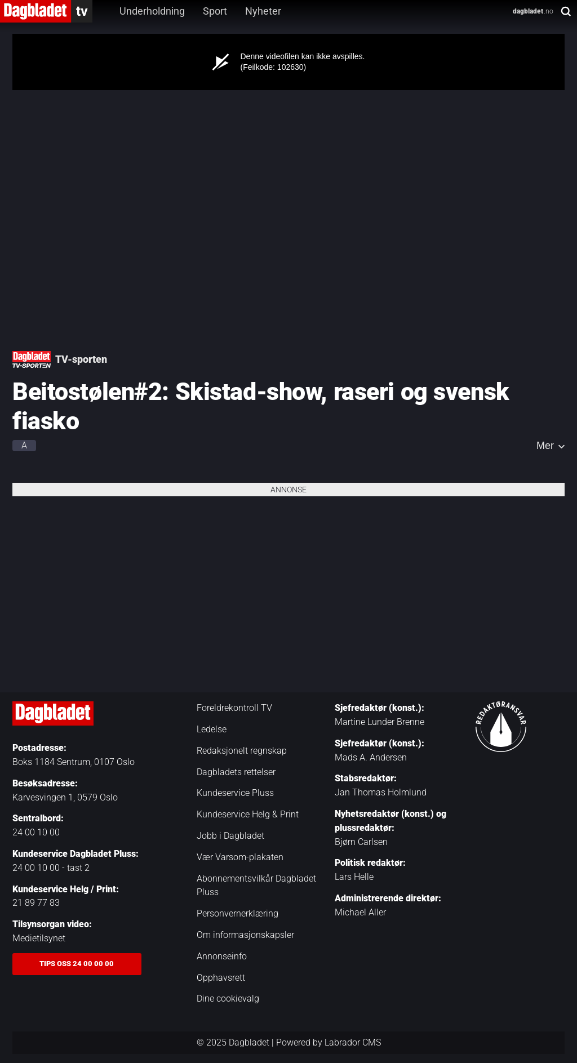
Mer (545, 446)
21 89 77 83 (36, 902)
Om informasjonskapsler (245, 934)
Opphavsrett (221, 977)
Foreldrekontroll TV (234, 707)
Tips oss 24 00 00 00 (76, 963)
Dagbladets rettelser (236, 772)
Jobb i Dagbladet (230, 835)
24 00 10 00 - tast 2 (51, 867)
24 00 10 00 (36, 832)
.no (533, 11)
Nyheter (263, 11)
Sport (215, 11)
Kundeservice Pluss (235, 793)
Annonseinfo (222, 956)
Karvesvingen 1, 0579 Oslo (65, 797)
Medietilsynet (38, 938)
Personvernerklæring (237, 913)
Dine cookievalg (228, 998)
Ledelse (212, 729)
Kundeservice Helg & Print (248, 814)
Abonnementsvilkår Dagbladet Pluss (256, 885)
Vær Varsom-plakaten (240, 857)
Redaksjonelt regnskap (242, 750)
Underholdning (152, 11)
